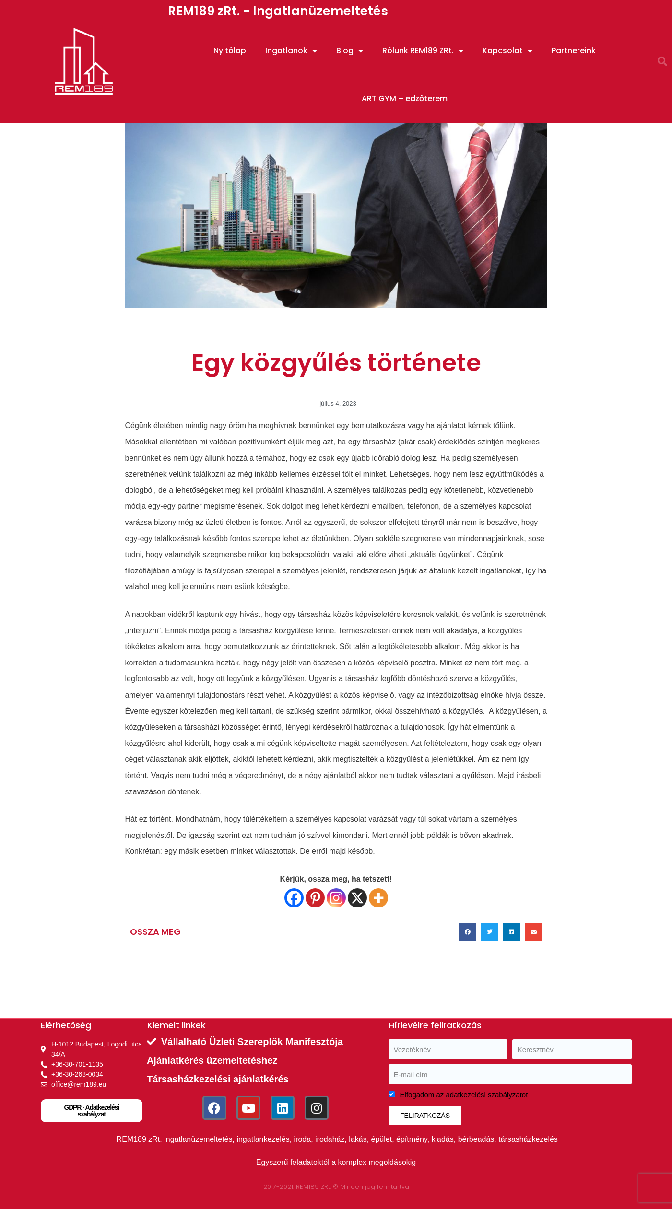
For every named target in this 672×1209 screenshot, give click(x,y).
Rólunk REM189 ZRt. (422, 50)
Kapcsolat (507, 50)
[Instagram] (336, 897)
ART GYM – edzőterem (405, 98)
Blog (349, 50)
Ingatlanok (291, 50)
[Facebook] (294, 897)
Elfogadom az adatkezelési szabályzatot (464, 1095)
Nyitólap (229, 50)
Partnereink (574, 50)
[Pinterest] (315, 897)
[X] (357, 897)
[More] (378, 897)
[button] (662, 61)
